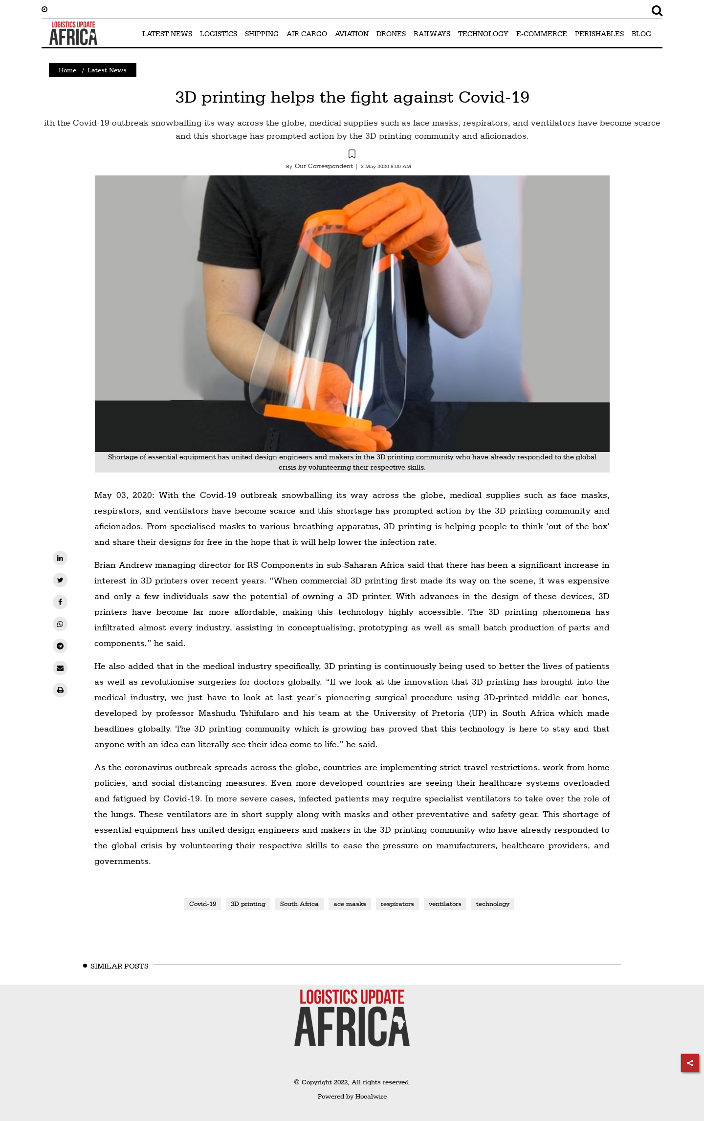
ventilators (445, 903)
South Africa (299, 903)
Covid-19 (202, 903)
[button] (352, 155)
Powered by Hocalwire (352, 1096)
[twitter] (60, 580)
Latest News (107, 70)
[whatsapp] (60, 624)
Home (67, 70)
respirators (397, 903)
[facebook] (60, 602)
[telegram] (60, 646)
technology (492, 903)
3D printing (248, 903)
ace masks (349, 903)
